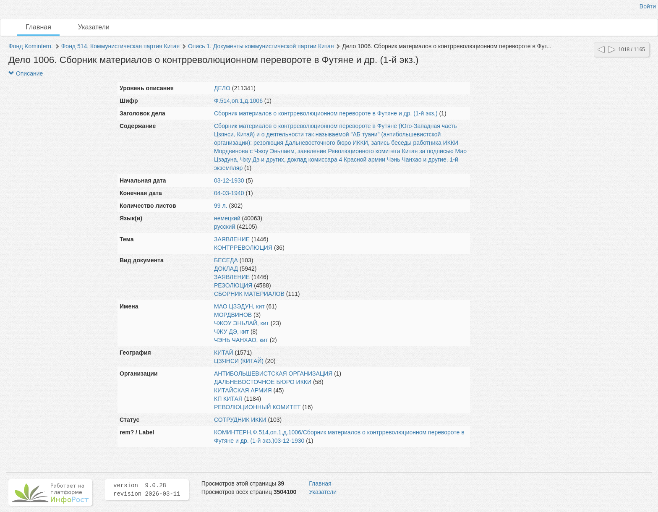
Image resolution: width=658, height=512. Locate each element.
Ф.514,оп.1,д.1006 (238, 100)
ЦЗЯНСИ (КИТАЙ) (239, 361)
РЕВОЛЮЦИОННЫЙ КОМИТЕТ (257, 407)
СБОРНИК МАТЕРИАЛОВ (249, 293)
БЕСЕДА (226, 260)
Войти (648, 6)
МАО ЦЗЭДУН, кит (239, 306)
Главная (38, 27)
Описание (25, 73)
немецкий (227, 218)
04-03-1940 (229, 193)
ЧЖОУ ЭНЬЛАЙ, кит (241, 323)
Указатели (94, 27)
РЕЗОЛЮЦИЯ (233, 285)
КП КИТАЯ (228, 398)
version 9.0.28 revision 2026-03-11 (146, 489)
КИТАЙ (223, 352)
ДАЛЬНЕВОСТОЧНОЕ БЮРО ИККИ (262, 382)
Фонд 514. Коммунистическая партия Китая (120, 46)
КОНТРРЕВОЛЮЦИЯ (243, 247)
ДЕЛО (222, 88)
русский (224, 226)
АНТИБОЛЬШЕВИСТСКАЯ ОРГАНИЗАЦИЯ (273, 373)
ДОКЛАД (226, 268)
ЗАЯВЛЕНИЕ (232, 239)
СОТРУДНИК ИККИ (240, 419)
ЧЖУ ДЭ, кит (231, 331)
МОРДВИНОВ (233, 314)
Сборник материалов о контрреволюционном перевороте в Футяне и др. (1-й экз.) (326, 113)
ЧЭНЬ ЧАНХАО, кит (241, 340)
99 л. (220, 205)
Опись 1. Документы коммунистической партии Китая (261, 46)
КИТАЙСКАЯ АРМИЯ (243, 390)
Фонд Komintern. (30, 46)
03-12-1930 (229, 180)
